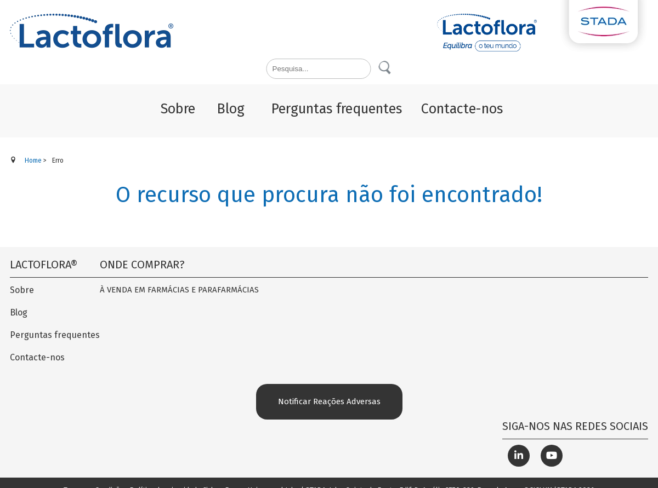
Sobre (22, 290)
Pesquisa (385, 68)
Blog (18, 312)
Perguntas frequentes (55, 335)
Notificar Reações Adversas (329, 401)
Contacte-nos (37, 357)
